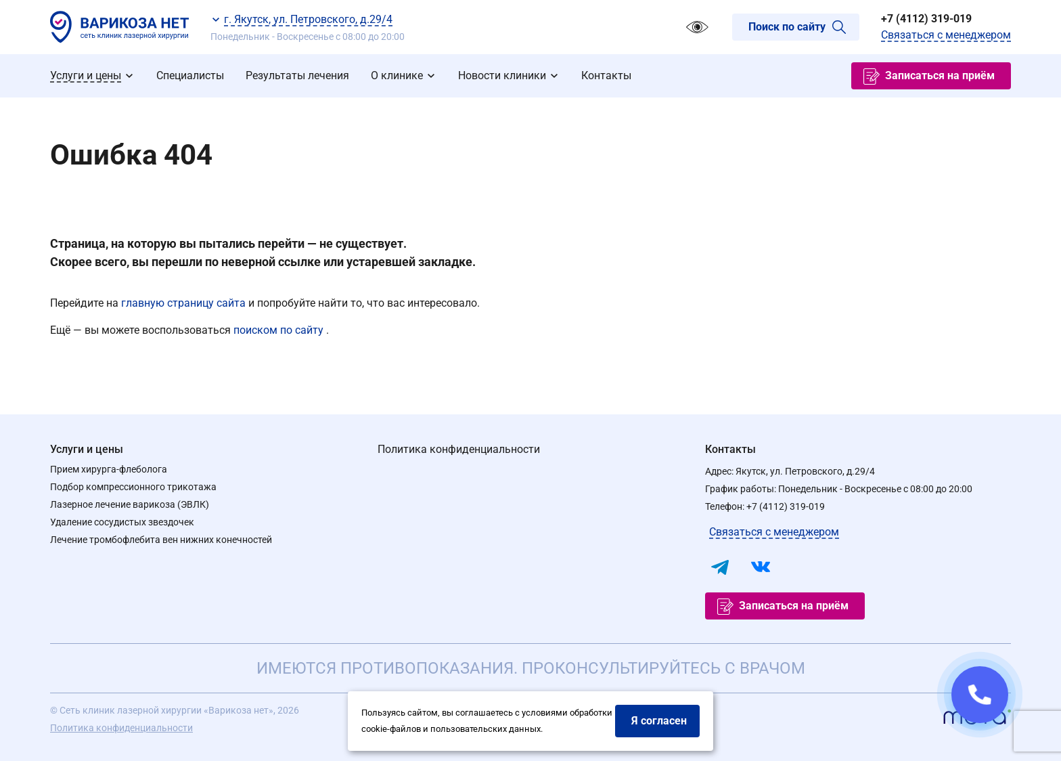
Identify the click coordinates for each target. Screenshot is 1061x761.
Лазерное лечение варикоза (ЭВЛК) (129, 504)
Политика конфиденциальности (459, 449)
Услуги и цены (86, 449)
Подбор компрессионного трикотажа (133, 486)
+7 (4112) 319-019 (926, 18)
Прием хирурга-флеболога (108, 469)
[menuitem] (92, 76)
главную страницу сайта (184, 303)
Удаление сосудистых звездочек (122, 522)
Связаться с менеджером (946, 34)
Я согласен (659, 720)
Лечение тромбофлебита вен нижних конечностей (161, 539)
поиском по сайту (279, 330)
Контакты (730, 449)
